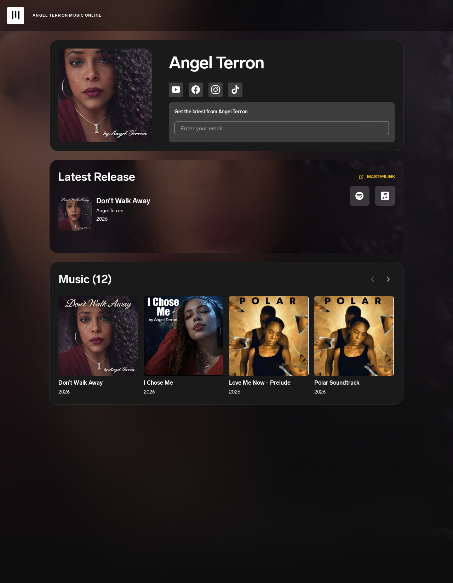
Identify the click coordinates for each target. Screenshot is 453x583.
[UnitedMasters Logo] (15, 15)
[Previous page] (372, 279)
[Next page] (388, 279)
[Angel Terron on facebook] (196, 90)
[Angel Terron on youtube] (176, 90)
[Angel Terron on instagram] (215, 90)
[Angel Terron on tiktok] (235, 90)
